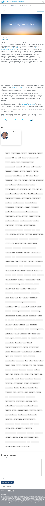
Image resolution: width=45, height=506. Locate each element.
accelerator (8, 157)
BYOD (33, 189)
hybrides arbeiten (25, 302)
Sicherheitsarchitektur (34, 383)
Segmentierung (37, 378)
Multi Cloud (29, 342)
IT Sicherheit (28, 320)
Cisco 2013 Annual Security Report (35, 193)
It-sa (34, 320)
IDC (15, 306)
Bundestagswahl (23, 189)
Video (7, 414)
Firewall (26, 284)
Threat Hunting (20, 405)
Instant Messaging (16, 311)
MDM (29, 333)
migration (12, 338)
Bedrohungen (32, 180)
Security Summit (29, 378)
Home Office (25, 297)
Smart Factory (23, 387)
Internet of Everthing (35, 311)
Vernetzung (39, 410)
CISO (34, 229)
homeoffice (8, 302)
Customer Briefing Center (20, 243)
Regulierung (29, 369)
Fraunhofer (8, 288)
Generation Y (23, 288)
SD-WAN (36, 374)
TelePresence (29, 401)
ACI (13, 157)
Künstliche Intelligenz (34, 329)
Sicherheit (26, 383)
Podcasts (8, 365)
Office (11, 356)
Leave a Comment (40, 11)
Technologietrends (30, 396)
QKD (31, 365)
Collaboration (14, 5)
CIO (21, 193)
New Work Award (37, 351)
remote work (36, 369)
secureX (17, 378)
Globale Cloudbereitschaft (19, 293)
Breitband (33, 184)
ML (29, 338)
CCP (38, 189)
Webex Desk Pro (28, 428)
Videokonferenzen (17, 419)
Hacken (37, 293)
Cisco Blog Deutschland (5, 5)
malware (16, 333)
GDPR (17, 288)
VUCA (31, 423)
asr (23, 175)
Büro (30, 189)
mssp (24, 342)
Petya (26, 360)
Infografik (39, 306)
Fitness (31, 284)
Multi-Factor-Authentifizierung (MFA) (13, 347)
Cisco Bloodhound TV (26, 198)
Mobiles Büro (34, 338)
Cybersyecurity (19, 252)
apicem (28, 166)
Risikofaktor (16, 374)
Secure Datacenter (10, 378)
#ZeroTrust (40, 153)
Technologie (22, 396)
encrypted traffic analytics (11, 279)
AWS (20, 180)
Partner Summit (31, 356)
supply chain (20, 392)
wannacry (37, 423)
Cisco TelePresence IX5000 (29, 225)
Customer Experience (32, 243)
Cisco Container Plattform (30, 202)
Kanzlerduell (22, 324)
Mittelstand (24, 338)
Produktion (19, 365)
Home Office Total (33, 297)
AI (27, 157)
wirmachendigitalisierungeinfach (31, 437)
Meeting (33, 333)
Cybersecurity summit (10, 252)
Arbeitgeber (15, 171)
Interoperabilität (32, 315)
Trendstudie (8, 410)
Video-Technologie (22, 414)
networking (25, 347)
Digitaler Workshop (21, 270)
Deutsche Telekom (23, 261)
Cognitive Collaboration (38, 234)
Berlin (7, 184)
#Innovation (24, 153)
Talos (7, 396)
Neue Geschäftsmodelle (27, 351)
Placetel (35, 360)
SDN (41, 374)
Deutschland (31, 261)
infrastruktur (8, 311)
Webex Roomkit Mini (21, 432)
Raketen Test (40, 365)
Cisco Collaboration (37, 198)
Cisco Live (18, 216)
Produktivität (25, 365)
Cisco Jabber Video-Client (12, 48)
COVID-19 (8, 243)
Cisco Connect (9, 202)
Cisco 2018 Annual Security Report (13, 198)
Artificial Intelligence (17, 175)
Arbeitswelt (29, 171)
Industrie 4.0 (32, 306)
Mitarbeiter (18, 338)
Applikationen (8, 171)
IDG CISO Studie (24, 306)
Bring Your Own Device (10, 189)
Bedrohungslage (39, 180)
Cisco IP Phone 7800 (10, 216)
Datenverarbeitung (9, 261)
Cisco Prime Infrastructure (34, 216)
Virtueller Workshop (10, 423)
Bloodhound (26, 184)
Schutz (31, 374)
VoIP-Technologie (25, 423)
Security (22, 378)
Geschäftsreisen (9, 293)
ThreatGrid (27, 405)
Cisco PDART (25, 216)
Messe (7, 338)
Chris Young (16, 193)
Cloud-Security (28, 234)
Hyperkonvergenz (9, 306)
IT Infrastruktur (21, 320)
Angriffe (18, 162)
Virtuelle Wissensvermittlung (29, 419)
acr (16, 157)
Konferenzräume (9, 329)
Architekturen (8, 175)
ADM (20, 157)
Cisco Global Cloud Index (11, 211)
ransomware (8, 369)
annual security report (10, 166)
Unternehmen (32, 410)
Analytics (7, 162)
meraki (38, 333)
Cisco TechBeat (18, 225)
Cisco (25, 193)
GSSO (33, 293)
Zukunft (18, 446)
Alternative (32, 157)
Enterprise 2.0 (21, 279)
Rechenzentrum (22, 369)
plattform (41, 360)
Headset (12, 297)
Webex (12, 428)
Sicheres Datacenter (18, 383)
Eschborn (39, 279)
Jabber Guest (39, 320)
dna (41, 270)
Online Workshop (18, 356)
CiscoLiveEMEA (27, 229)
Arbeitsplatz (22, 171)
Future (13, 288)
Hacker (7, 297)
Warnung (7, 428)
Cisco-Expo (6, 115)
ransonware (15, 369)
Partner (24, 356)
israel (13, 320)
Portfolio (13, 365)
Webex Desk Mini (19, 428)
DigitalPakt (36, 270)
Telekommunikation (20, 401)
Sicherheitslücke (9, 387)
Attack (31, 175)
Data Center (27, 252)
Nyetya (7, 356)
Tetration (35, 401)
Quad (34, 365)
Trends (36, 405)
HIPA (17, 297)
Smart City (16, 387)
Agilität (23, 157)
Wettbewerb (8, 437)
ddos (16, 261)
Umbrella (14, 410)
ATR (27, 175)
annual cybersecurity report (27, 162)
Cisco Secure (8, 220)
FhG (22, 284)
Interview (40, 315)
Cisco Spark (36, 220)
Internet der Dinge (26, 311)
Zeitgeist (7, 446)
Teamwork (16, 396)
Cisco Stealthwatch (10, 225)
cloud (7, 234)
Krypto (15, 329)
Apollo (32, 166)
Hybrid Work (17, 302)
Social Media (30, 387)
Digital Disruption (39, 261)
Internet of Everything (10, 315)
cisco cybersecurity (10, 207)
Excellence (12, 284)
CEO (41, 189)
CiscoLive (21, 229)
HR (12, 302)
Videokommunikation (32, 414)
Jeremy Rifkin (8, 324)
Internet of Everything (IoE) (22, 315)
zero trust (13, 446)
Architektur (35, 171)
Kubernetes (21, 329)
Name (2, 478)
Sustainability (32, 392)
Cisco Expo (27, 207)
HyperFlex (33, 302)
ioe (6, 320)
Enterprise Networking (30, 279)
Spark (36, 387)
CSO (13, 243)
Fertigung (18, 284)
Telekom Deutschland (10, 401)
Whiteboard (15, 437)
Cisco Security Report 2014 (26, 220)
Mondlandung (18, 342)
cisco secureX (16, 220)
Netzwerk (8, 351)
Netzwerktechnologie (15, 351)
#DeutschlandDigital (15, 153)
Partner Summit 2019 (10, 360)
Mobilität (40, 338)
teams (10, 396)
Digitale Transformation (10, 270)
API (24, 166)
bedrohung (25, 180)
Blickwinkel (20, 184)
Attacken (36, 175)
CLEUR (38, 229)
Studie (14, 392)
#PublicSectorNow (32, 153)
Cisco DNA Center (19, 207)
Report (7, 374)
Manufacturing (23, 333)
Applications (38, 166)
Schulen (26, 374)
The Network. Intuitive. (10, 405)
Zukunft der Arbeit (25, 446)
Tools (32, 405)
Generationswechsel (32, 288)
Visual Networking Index (28, 104)
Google (28, 293)
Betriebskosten (13, 184)
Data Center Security (35, 252)
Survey (26, 392)
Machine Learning (9, 333)
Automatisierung (9, 180)
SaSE (22, 374)
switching (39, 392)
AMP (37, 157)
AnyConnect (19, 166)
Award (15, 180)
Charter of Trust (9, 193)
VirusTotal (17, 423)
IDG (19, 306)
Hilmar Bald (5, 39)
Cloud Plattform (20, 234)
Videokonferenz (9, 419)
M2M (42, 329)
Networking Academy (33, 347)
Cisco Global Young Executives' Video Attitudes (28, 211)
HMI (20, 297)
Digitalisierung (30, 270)
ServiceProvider (9, 383)
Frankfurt (36, 284)
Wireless (21, 437)
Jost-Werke (15, 324)
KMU (27, 324)
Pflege (31, 360)
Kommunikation (33, 324)
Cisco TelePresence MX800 (11, 229)
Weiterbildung (30, 432)
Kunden (27, 329)
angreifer (13, 162)
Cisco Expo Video (34, 207)
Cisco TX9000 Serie (17, 87)
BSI (17, 189)
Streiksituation (9, 392)
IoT (9, 320)
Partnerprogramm (20, 360)
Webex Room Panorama (11, 432)
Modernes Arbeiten (10, 342)
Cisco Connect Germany (18, 202)
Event (7, 284)
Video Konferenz (13, 414)
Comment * (4, 458)
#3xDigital (8, 153)
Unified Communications (23, 410)
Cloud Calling (12, 234)
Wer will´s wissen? (39, 432)
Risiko (11, 374)
